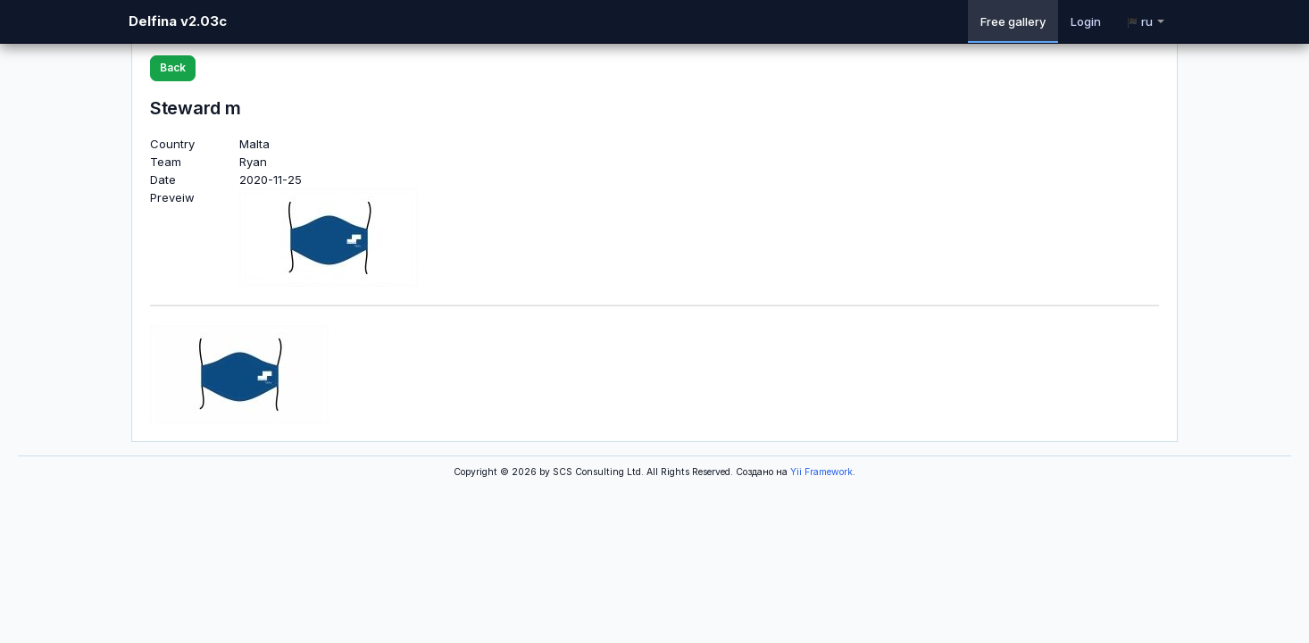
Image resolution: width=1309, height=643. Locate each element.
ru (1145, 21)
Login (1086, 21)
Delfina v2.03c (178, 21)
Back (173, 67)
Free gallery (1013, 21)
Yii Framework (821, 472)
